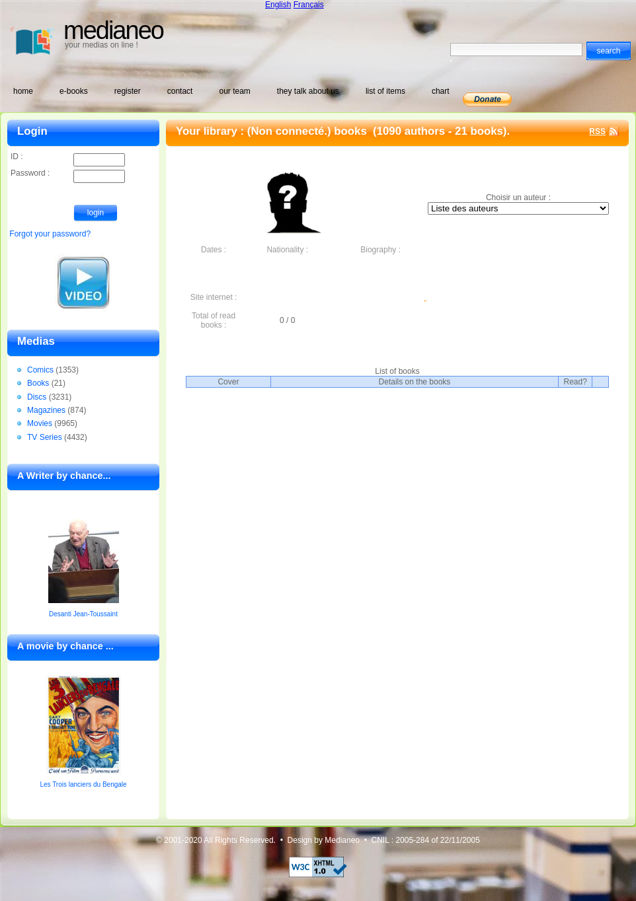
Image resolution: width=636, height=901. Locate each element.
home (23, 91)
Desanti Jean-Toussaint (83, 614)
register (127, 91)
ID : (68, 157)
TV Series (44, 437)
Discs (36, 397)
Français (309, 4)
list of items (385, 91)
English (278, 4)
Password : (68, 174)
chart (441, 91)
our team (234, 91)
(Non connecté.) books (308, 131)
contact (180, 91)
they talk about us (308, 91)
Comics (40, 370)
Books (38, 383)
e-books (74, 91)
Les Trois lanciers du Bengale (83, 784)
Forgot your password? (50, 233)
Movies (39, 423)
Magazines (46, 410)
